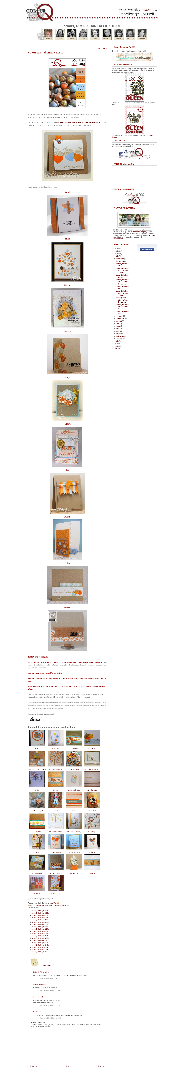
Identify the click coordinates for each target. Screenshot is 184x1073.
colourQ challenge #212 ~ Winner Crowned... (122, 300)
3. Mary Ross (74, 748)
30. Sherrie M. (55, 894)
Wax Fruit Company (140, 232)
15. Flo (74, 811)
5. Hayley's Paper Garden (37, 769)
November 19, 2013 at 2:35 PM (50, 978)
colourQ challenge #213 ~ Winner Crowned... (122, 293)
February (119, 336)
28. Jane (92, 873)
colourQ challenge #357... (40, 915)
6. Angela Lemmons (55, 769)
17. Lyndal (37, 831)
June (118, 326)
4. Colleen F (92, 748)
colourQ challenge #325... (40, 940)
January (119, 338)
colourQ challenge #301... (40, 943)
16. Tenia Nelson (92, 811)
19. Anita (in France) (73, 831)
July (118, 324)
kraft (47, 905)
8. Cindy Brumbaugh (92, 769)
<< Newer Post (32, 1066)
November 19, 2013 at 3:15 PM (50, 990)
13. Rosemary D (37, 811)
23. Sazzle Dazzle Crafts (74, 852)
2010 (116, 346)
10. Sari (56, 790)
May (118, 328)
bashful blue (40, 905)
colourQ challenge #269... (40, 920)
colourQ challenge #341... (40, 934)
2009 (116, 349)
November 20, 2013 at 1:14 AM (50, 1005)
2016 (116, 248)
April (118, 331)
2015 (116, 251)
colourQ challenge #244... (40, 924)
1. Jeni (37, 748)
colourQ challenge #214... (40, 929)
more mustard (54, 905)
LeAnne (67, 516)
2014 (116, 254)
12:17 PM (53, 903)
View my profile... (119, 239)
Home (67, 1066)
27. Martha (74, 873)
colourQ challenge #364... (40, 911)
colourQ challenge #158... (40, 949)
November (120, 261)
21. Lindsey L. (37, 852)
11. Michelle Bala (74, 790)
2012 (116, 341)
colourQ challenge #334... (40, 936)
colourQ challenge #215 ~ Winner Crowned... (122, 270)
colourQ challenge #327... (40, 938)
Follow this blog (147, 249)
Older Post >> (102, 1066)
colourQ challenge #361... (40, 931)
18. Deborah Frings (55, 831)
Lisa (67, 563)
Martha (35, 1012)
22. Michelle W (55, 852)
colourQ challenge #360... (40, 913)
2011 (116, 344)
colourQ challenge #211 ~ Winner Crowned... (122, 307)
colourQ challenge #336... (40, 918)
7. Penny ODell (74, 769)
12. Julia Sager (92, 790)
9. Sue (37, 790)
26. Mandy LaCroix (56, 873)
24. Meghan (92, 852)
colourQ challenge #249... (40, 945)
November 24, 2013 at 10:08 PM (50, 1018)
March (118, 334)
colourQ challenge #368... (40, 952)
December (120, 259)
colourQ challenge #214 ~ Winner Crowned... (122, 282)
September (120, 318)
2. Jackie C (55, 748)
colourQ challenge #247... (40, 922)
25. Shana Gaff (37, 873)
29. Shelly (37, 894)
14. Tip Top (55, 811)
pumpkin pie (64, 905)
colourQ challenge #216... (45, 52)
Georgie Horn (38, 984)
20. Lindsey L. (92, 831)
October (119, 316)
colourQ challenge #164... (40, 947)
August (119, 321)
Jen (67, 470)
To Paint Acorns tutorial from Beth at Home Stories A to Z (81, 122)
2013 (116, 256)
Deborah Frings (38, 972)
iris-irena (36, 997)
